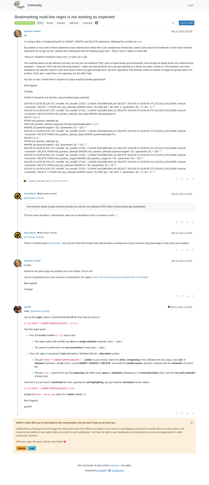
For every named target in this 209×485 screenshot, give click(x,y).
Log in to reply (186, 23)
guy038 (27, 307)
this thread (55, 243)
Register (22, 448)
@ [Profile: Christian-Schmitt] (34, 198)
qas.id (36, 117)
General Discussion (25, 23)
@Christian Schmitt (47, 194)
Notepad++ (115, 465)
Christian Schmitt (32, 31)
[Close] (191, 422)
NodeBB (102, 470)
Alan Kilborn (30, 194)
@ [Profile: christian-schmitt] (40, 311)
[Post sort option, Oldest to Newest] (173, 23)
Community (34, 5)
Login (32, 448)
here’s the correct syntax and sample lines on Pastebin (120, 277)
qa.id (95, 124)
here (139, 41)
